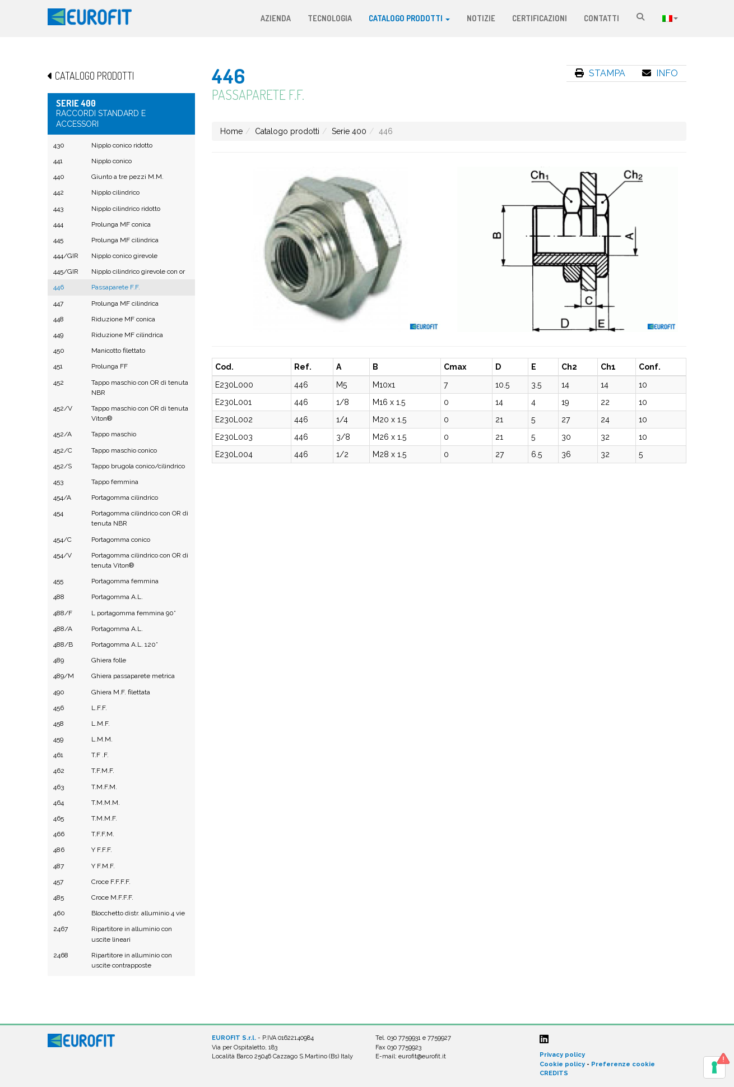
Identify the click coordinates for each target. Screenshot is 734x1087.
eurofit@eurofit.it (422, 1056)
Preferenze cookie (623, 1064)
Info (660, 73)
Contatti (601, 18)
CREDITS (554, 1073)
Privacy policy (562, 1054)
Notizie (481, 18)
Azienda (276, 18)
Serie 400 (349, 131)
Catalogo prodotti (409, 18)
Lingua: (670, 18)
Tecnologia (330, 18)
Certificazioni (539, 18)
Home (231, 131)
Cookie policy (562, 1064)
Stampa (600, 73)
